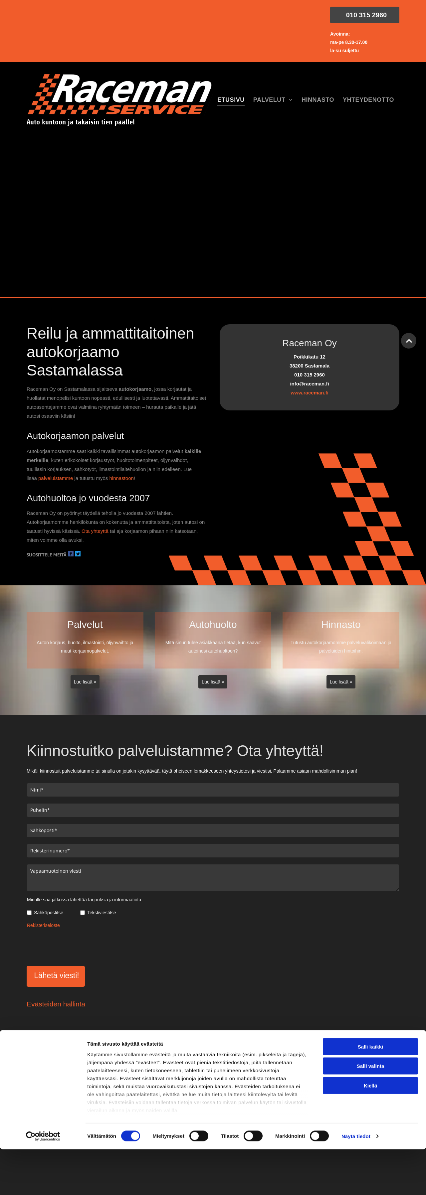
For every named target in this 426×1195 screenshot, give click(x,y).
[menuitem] (231, 100)
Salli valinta (370, 1142)
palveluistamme (55, 478)
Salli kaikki (370, 1123)
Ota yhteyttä (95, 531)
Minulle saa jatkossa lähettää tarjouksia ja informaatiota (84, 899)
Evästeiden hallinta (56, 1004)
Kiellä (370, 1162)
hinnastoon (121, 478)
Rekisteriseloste (43, 925)
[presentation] (77, 946)
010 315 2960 (194, 1060)
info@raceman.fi (340, 1060)
